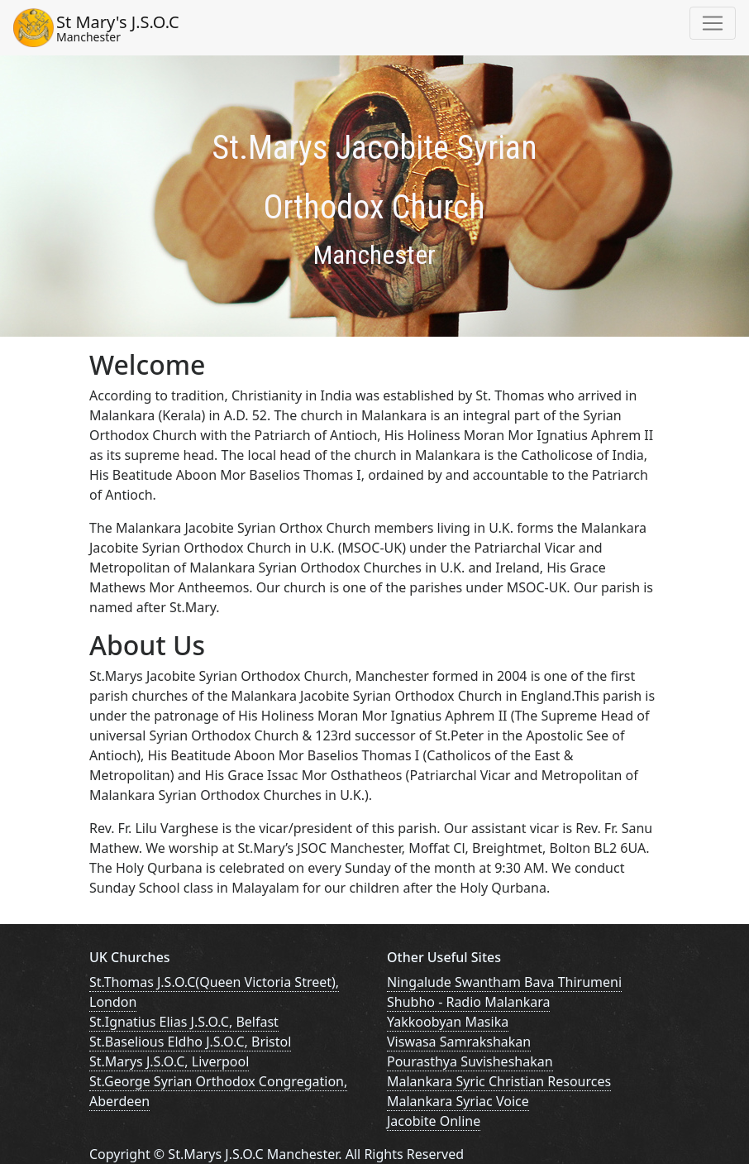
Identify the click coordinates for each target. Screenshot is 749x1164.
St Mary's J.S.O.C (117, 28)
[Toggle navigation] (712, 23)
